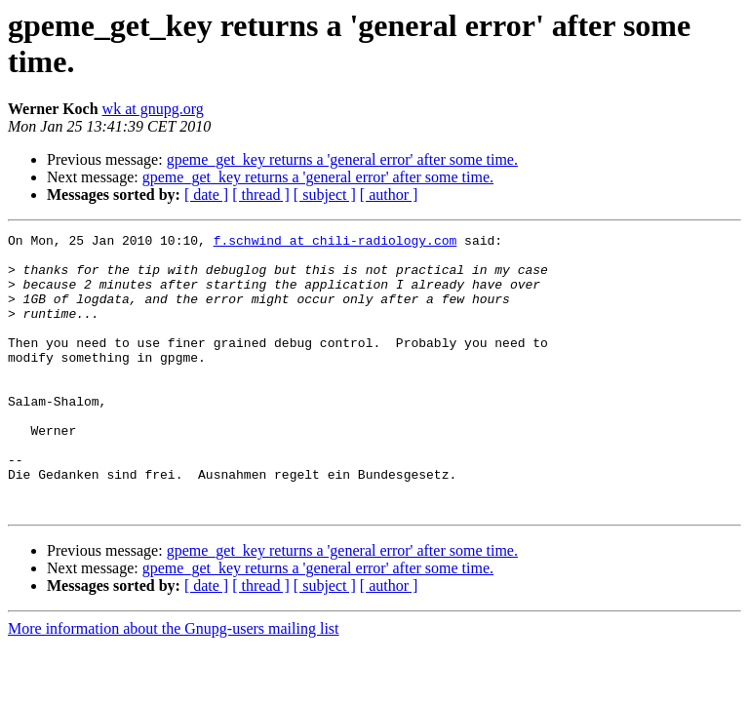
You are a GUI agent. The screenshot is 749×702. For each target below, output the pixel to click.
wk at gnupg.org (153, 108)
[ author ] (389, 194)
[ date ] (206, 194)
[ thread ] (261, 194)
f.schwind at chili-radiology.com (335, 243)
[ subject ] (325, 194)
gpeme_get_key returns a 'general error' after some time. (342, 159)
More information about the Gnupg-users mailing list (173, 684)
